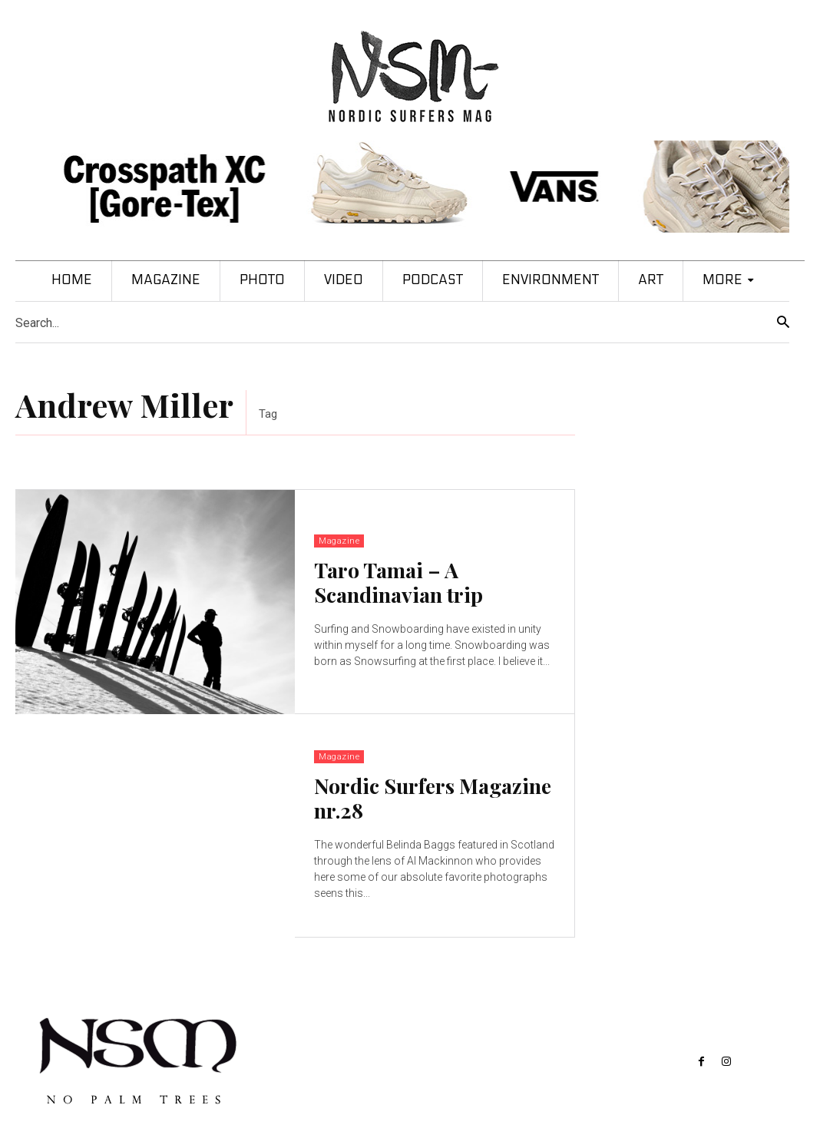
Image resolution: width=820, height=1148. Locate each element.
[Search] (783, 323)
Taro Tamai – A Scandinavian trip (398, 582)
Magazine (339, 541)
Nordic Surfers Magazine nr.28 (432, 798)
